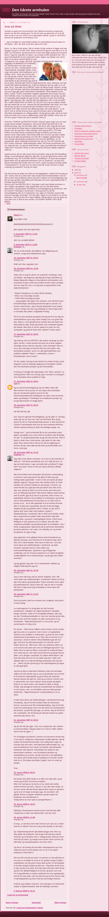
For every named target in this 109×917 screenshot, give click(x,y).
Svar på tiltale (81, 178)
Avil (15, 383)
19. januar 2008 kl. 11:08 (24, 817)
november (81, 182)
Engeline (18, 247)
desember (81, 175)
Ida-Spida (78, 141)
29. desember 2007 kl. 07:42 (26, 452)
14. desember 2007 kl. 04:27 (26, 258)
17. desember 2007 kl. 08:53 (26, 334)
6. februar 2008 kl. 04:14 (24, 891)
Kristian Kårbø (80, 161)
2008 (77, 170)
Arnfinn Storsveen (81, 153)
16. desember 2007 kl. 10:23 (26, 268)
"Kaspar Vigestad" (81, 158)
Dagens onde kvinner (82, 126)
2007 (77, 173)
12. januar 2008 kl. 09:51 (24, 772)
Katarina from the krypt (83, 139)
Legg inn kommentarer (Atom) (29, 908)
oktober (80, 185)
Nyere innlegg (12, 902)
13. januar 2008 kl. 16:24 (24, 804)
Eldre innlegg (60, 902)
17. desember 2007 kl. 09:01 (26, 381)
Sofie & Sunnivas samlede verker (87, 131)
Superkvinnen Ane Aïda (83, 136)
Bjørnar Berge (80, 156)
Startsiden (36, 902)
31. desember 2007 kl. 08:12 (26, 720)
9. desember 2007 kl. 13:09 (25, 245)
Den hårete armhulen (30, 10)
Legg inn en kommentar (17, 895)
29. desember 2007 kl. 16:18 (26, 570)
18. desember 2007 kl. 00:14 (26, 405)
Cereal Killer (79, 144)
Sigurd (17, 215)
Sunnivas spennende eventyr (86, 133)
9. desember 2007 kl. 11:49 (25, 234)
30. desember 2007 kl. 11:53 (26, 594)
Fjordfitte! (78, 128)
